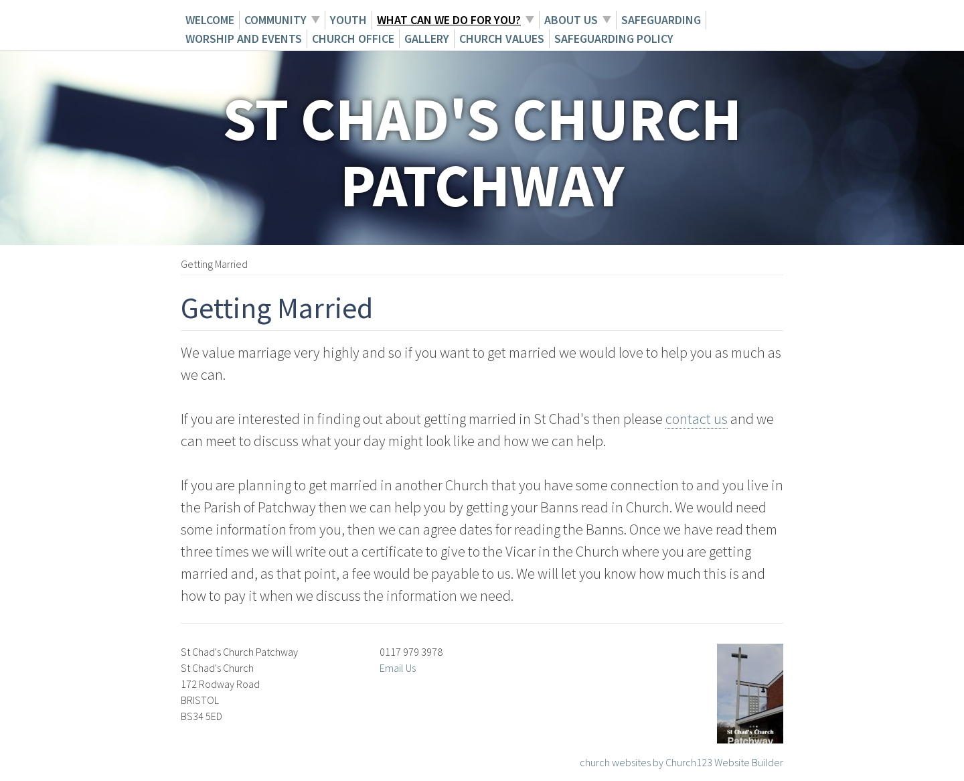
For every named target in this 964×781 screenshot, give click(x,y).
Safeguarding (661, 19)
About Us (571, 19)
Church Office (353, 38)
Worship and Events (243, 38)
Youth (348, 19)
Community (275, 19)
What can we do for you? (449, 19)
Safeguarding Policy (613, 38)
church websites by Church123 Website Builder (681, 762)
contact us (696, 418)
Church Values (501, 38)
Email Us (398, 667)
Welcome (209, 19)
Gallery (426, 38)
